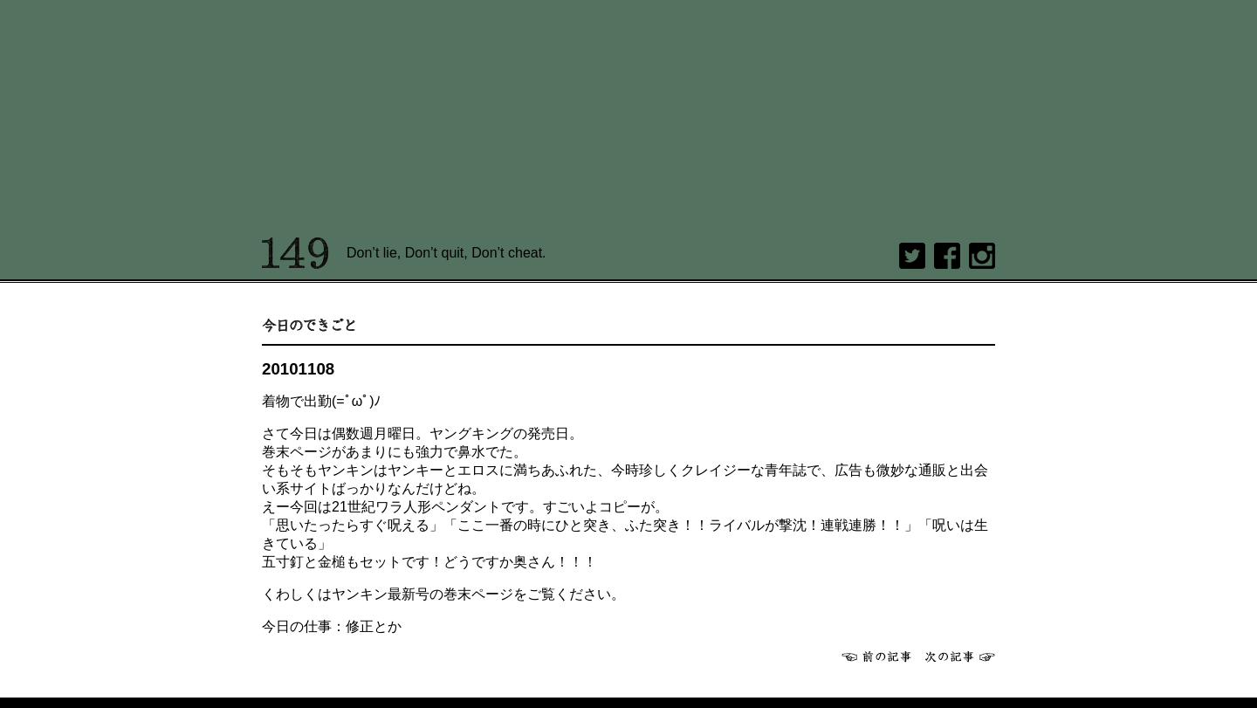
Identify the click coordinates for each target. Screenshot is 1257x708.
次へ (960, 656)
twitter (912, 256)
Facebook (947, 256)
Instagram (982, 256)
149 (295, 253)
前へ (876, 656)
